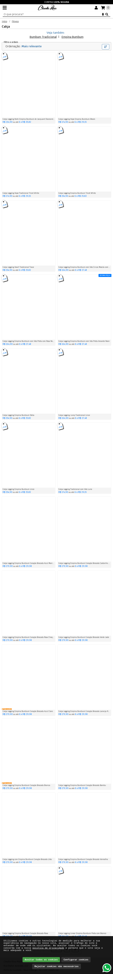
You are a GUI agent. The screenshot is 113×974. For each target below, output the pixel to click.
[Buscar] (106, 14)
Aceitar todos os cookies (41, 959)
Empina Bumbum (73, 37)
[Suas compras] (105, 7)
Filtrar (105, 46)
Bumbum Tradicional (43, 37)
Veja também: (56, 33)
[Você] (96, 7)
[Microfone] (103, 14)
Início (4, 21)
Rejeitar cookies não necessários (56, 966)
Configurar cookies (76, 959)
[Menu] (5, 7)
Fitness (15, 21)
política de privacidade (48, 948)
